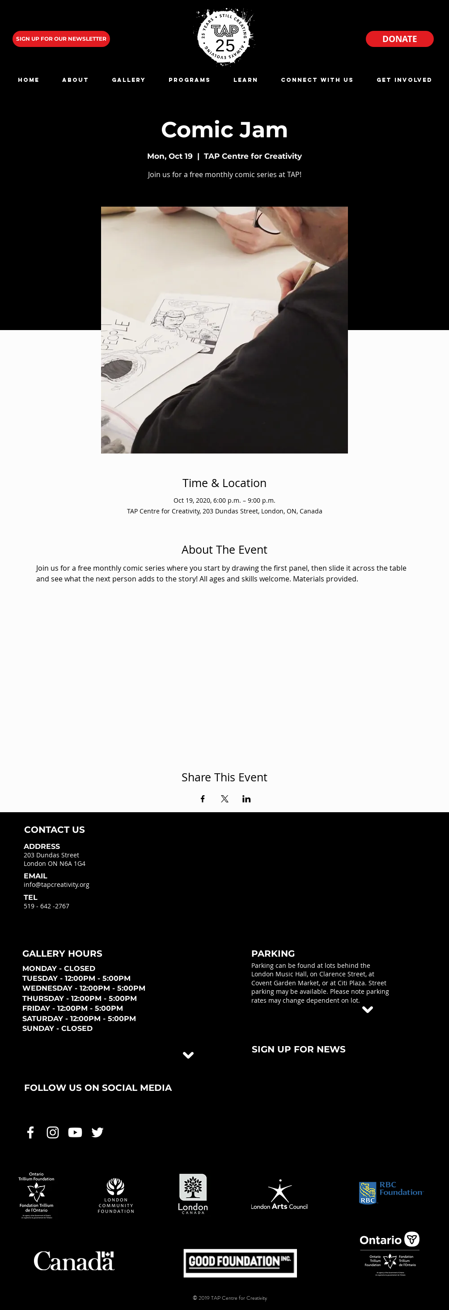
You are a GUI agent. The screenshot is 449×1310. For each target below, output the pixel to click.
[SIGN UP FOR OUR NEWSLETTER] (61, 39)
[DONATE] (400, 39)
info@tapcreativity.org (56, 884)
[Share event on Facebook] (203, 798)
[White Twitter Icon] (97, 1132)
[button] (75, 80)
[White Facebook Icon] (30, 1132)
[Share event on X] (224, 798)
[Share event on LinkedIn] (246, 798)
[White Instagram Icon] (53, 1132)
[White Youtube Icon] (75, 1132)
